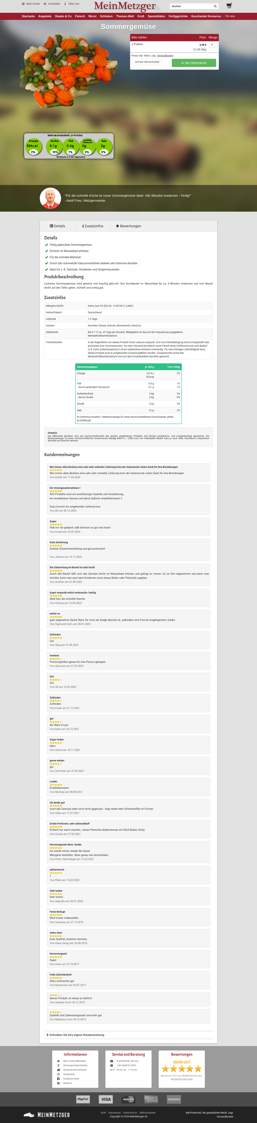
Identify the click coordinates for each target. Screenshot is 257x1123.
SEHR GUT (182, 1062)
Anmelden (51, 3)
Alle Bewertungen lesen (182, 1079)
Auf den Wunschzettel (147, 61)
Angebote (44, 16)
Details (57, 226)
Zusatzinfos (93, 226)
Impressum (114, 1112)
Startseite (28, 16)
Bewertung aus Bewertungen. (182, 1075)
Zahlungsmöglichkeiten (72, 1065)
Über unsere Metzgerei (71, 1061)
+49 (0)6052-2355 (123, 1065)
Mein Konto (30, 3)
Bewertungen (128, 226)
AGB (103, 1112)
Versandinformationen (72, 1070)
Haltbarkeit (66, 1074)
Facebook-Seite (68, 1079)
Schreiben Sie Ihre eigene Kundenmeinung (75, 1035)
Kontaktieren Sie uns (124, 1061)
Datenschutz (130, 1112)
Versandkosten (165, 55)
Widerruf (64, 1083)
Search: (168, 5)
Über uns (71, 3)
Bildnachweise (147, 1112)
